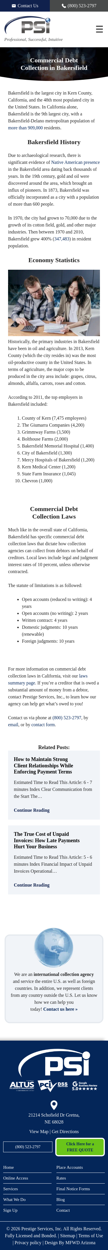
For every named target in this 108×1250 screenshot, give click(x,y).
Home (8, 1167)
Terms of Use (90, 1235)
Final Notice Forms (73, 1188)
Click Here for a (80, 1147)
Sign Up (10, 1210)
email (13, 724)
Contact (63, 1210)
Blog (60, 1199)
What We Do (14, 1199)
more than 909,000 (25, 127)
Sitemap (67, 1235)
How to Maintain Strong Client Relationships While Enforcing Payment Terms (43, 765)
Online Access (15, 1178)
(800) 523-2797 (66, 717)
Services (10, 1188)
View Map (39, 1131)
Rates (61, 1178)
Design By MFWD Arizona (70, 1242)
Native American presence (75, 162)
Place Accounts (69, 1167)
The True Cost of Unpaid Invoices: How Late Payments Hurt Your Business (46, 840)
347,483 (61, 238)
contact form (43, 724)
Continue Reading (32, 810)
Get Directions (65, 1131)
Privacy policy (28, 1242)
